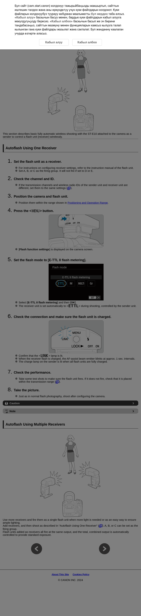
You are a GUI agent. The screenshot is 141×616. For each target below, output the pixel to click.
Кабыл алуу (25, 17)
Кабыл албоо (61, 21)
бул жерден (99, 13)
